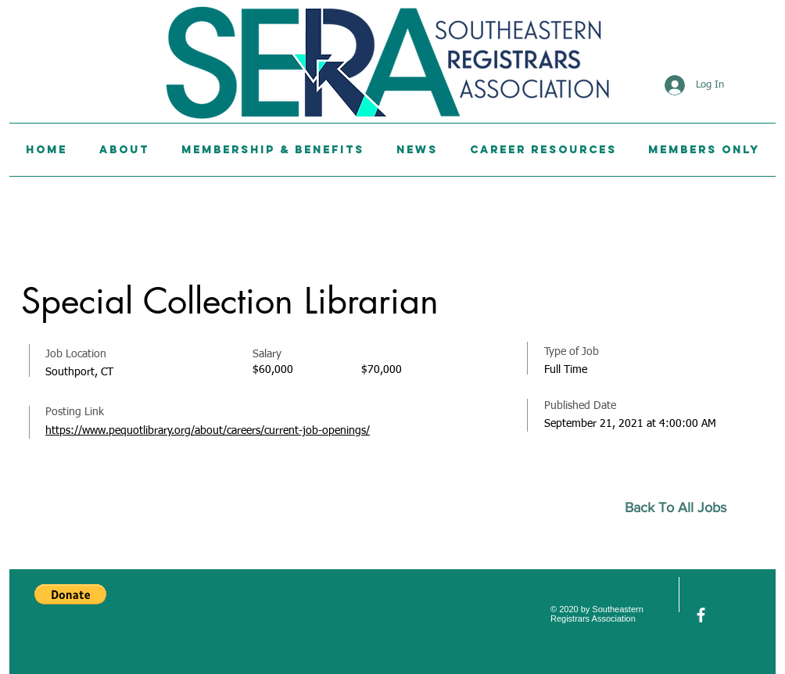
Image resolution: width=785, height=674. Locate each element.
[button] (70, 594)
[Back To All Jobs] (682, 507)
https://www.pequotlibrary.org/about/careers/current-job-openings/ (207, 430)
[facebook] (701, 615)
